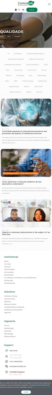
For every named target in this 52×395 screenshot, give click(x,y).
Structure (7, 267)
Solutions (26, 86)
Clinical (46, 64)
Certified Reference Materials (12, 64)
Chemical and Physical (32, 64)
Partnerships (8, 280)
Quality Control (42, 81)
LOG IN (32, 10)
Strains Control (38, 86)
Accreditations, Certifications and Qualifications (20, 278)
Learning (43, 70)
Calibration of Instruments (36, 59)
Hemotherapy (18, 70)
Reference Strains (10, 304)
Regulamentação (14, 86)
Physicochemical (9, 336)
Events (7, 70)
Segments (7, 312)
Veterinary (39, 92)
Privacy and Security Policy (42, 387)
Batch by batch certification (16, 59)
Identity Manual (9, 283)
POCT (15, 81)
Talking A (28, 92)
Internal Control (31, 70)
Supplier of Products (15, 92)
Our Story (7, 264)
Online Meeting (41, 75)
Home (1, 36)
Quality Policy (8, 275)
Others (7, 81)
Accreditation (18, 53)
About (6, 261)
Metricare (9, 75)
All (8, 53)
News (8, 36)
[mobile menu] (49, 4)
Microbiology (20, 75)
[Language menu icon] (23, 10)
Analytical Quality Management (35, 53)
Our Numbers (9, 272)
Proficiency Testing (27, 81)
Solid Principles (9, 269)
